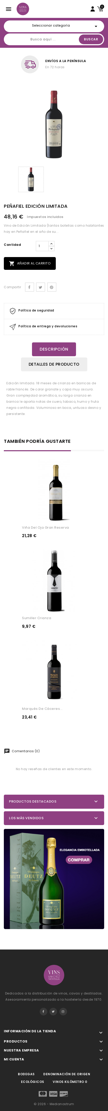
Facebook (43, 1011)
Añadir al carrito (30, 264)
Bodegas (26, 1074)
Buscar (91, 39)
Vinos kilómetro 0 (70, 1082)
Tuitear (40, 287)
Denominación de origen (66, 1074)
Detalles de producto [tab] (54, 364)
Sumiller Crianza (36, 618)
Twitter (53, 1011)
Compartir (29, 287)
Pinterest (51, 287)
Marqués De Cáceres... (42, 708)
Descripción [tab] (54, 349)
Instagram (63, 1011)
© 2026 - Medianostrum (54, 1104)
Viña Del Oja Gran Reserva (45, 527)
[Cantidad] (42, 246)
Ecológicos (32, 1082)
